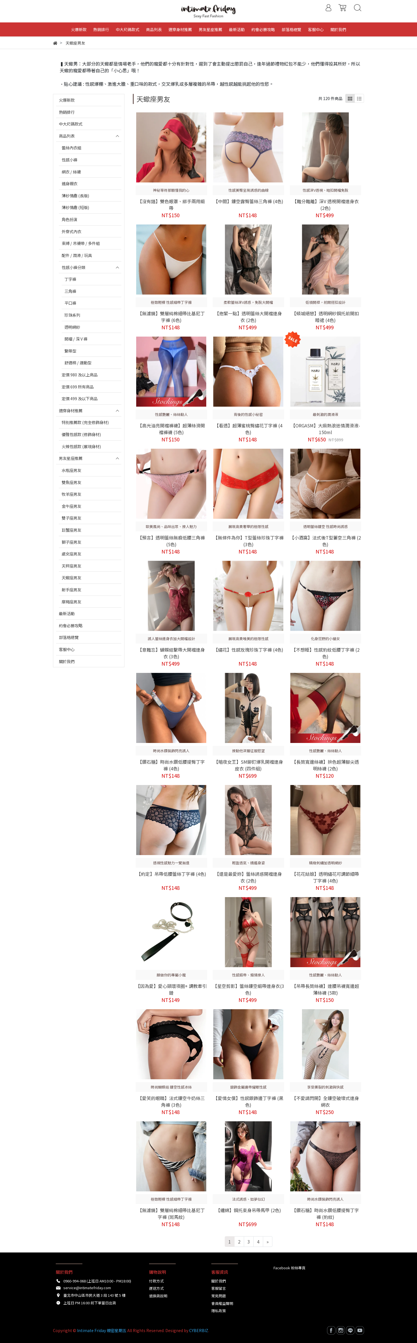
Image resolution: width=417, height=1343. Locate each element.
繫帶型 (70, 351)
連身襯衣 (69, 183)
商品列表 (67, 136)
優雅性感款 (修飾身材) (81, 434)
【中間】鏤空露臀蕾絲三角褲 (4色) (248, 201)
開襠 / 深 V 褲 (75, 339)
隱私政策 (218, 1310)
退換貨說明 (158, 1295)
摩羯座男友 (71, 602)
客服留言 (218, 1288)
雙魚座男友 (71, 482)
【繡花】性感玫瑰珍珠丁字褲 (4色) (248, 649)
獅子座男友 (71, 542)
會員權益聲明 (222, 1303)
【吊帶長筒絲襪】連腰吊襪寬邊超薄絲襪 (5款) (325, 989)
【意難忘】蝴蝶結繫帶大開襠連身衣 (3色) (171, 653)
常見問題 (218, 1295)
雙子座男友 (71, 518)
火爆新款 (67, 100)
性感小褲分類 (73, 267)
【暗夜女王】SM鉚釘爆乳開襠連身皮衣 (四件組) (248, 765)
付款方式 (156, 1281)
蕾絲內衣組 (71, 147)
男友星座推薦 (70, 458)
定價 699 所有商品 (78, 387)
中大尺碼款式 (70, 124)
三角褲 (70, 291)
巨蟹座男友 (71, 530)
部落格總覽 (68, 637)
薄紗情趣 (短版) (75, 207)
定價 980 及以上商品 (80, 375)
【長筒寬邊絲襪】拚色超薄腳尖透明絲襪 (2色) (325, 765)
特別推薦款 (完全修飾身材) (85, 422)
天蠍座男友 (71, 577)
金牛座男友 (71, 506)
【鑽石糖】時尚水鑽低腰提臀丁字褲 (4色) (171, 765)
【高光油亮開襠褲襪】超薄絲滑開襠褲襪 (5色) (171, 429)
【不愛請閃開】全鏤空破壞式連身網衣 (325, 1101)
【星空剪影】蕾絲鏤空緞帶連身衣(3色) (248, 989)
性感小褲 (69, 160)
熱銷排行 (67, 112)
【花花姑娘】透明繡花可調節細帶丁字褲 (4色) (325, 877)
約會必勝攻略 (70, 625)
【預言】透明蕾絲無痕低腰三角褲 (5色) (171, 541)
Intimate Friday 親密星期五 (101, 1330)
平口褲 (70, 303)
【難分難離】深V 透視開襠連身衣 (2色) (325, 204)
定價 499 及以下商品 (80, 398)
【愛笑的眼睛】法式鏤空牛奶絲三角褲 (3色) (171, 1101)
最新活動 (67, 613)
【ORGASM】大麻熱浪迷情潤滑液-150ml (325, 429)
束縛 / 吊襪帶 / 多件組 (81, 243)
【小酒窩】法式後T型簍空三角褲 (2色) (325, 541)
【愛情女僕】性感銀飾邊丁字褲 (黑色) (248, 1101)
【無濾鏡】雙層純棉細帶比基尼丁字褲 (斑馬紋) (171, 1213)
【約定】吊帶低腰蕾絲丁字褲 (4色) (171, 873)
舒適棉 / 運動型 (77, 362)
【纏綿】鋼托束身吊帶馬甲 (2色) (248, 1210)
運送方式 (156, 1288)
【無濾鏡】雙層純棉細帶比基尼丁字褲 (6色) (171, 316)
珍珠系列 (72, 315)
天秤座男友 (71, 566)
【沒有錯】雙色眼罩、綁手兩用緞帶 (171, 204)
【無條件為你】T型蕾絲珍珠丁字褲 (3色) (248, 541)
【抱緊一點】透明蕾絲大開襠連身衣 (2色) (248, 316)
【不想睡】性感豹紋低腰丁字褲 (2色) (325, 653)
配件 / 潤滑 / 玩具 (77, 255)
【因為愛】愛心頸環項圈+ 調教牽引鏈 (171, 989)
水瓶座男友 (71, 470)
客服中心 (67, 649)
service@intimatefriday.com (87, 1287)
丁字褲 (70, 279)
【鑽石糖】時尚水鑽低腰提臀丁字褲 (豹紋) (325, 1213)
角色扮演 (69, 219)
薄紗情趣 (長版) (75, 195)
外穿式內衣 (71, 231)
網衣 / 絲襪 (71, 172)
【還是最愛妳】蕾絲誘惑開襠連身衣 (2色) (248, 877)
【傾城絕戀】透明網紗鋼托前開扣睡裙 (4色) (325, 316)
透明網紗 (72, 327)
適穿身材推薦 (70, 410)
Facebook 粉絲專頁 (289, 1267)
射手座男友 (71, 589)
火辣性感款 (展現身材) (81, 446)
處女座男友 (71, 554)
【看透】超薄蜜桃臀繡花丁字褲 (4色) (248, 429)
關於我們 (67, 661)
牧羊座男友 (71, 494)
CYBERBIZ (198, 1330)
